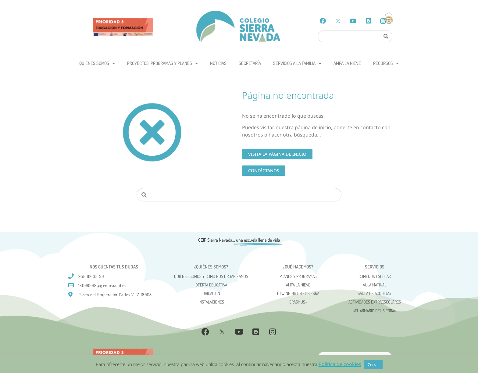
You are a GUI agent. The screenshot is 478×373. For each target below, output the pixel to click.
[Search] (386, 36)
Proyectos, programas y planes (162, 63)
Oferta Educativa (211, 284)
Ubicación (211, 293)
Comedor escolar (374, 276)
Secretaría (250, 63)
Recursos (386, 63)
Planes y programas (298, 276)
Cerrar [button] (373, 364)
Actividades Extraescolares (374, 301)
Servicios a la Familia (297, 63)
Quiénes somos (97, 63)
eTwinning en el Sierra (298, 293)
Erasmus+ (298, 301)
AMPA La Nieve (347, 63)
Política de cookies (340, 364)
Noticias (218, 63)
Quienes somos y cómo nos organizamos (211, 276)
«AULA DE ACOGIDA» (374, 293)
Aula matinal (374, 284)
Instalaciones (211, 301)
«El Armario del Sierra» (374, 310)
